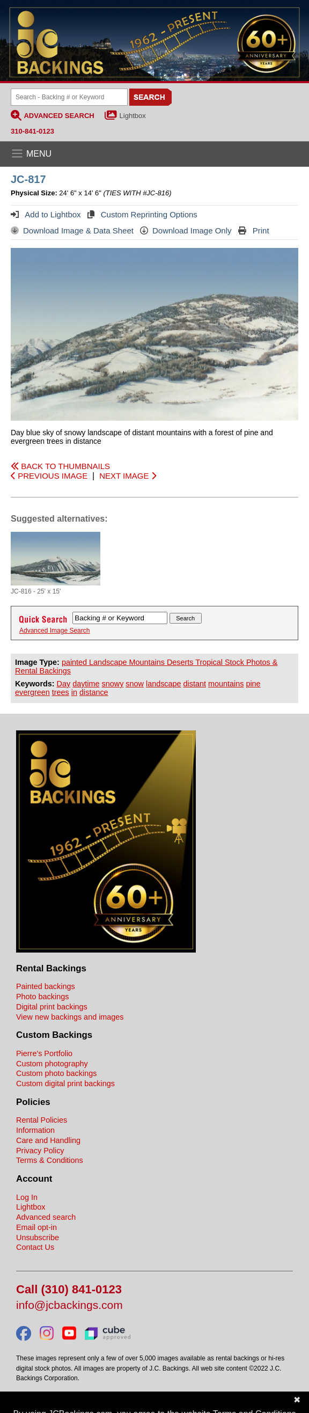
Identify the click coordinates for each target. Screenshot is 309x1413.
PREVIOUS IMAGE (49, 475)
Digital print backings (51, 1006)
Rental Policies (41, 1120)
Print (253, 230)
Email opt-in (36, 1227)
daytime (85, 683)
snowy (113, 683)
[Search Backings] (69, 97)
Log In (27, 1197)
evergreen (32, 692)
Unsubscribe (37, 1237)
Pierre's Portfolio (44, 1053)
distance (93, 692)
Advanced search (46, 1217)
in (74, 692)
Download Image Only (186, 230)
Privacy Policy (40, 1150)
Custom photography (52, 1063)
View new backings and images (70, 1017)
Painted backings (45, 986)
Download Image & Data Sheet (72, 230)
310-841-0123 (32, 131)
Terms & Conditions (49, 1160)
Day (64, 683)
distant (194, 683)
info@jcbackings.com (69, 1305)
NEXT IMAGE (127, 475)
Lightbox (133, 116)
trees (60, 692)
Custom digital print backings (65, 1083)
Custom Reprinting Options (142, 214)
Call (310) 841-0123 (69, 1290)
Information (35, 1130)
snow (135, 683)
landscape (163, 683)
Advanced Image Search (54, 630)
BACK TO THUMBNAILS (60, 466)
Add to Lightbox (46, 214)
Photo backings (42, 996)
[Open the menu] (154, 154)
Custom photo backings (56, 1073)
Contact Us (35, 1247)
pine (253, 683)
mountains (226, 683)
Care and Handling (48, 1140)
